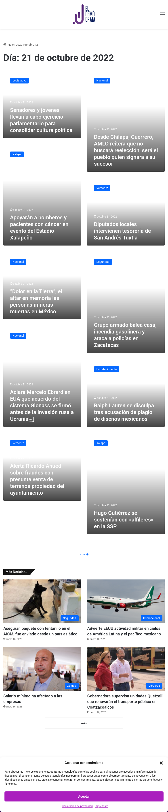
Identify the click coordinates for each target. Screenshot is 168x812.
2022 (19, 44)
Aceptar (84, 797)
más (84, 723)
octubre (29, 44)
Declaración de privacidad (77, 806)
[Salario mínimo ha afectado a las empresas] (42, 669)
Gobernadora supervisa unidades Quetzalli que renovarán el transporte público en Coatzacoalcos (125, 701)
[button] (161, 763)
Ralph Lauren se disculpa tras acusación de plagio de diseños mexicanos (124, 412)
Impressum (101, 806)
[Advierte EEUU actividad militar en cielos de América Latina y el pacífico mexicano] (126, 601)
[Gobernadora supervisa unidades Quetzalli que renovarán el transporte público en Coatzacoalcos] (126, 669)
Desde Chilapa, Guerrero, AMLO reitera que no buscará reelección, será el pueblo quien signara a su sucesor (126, 150)
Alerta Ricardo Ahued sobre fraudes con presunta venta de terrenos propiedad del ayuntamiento (37, 479)
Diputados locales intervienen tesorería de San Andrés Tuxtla (122, 231)
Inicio (8, 44)
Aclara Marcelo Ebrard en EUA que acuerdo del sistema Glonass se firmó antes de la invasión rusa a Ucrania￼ (42, 405)
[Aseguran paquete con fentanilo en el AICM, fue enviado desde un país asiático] (42, 601)
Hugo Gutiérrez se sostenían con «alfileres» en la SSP (123, 520)
